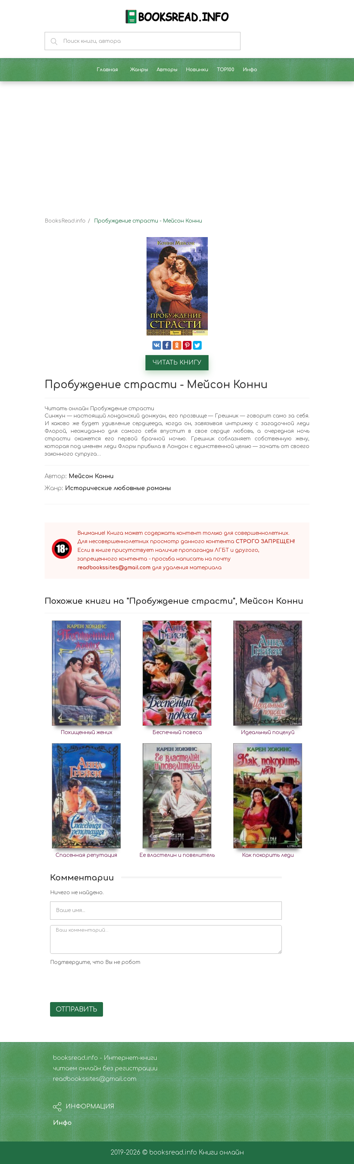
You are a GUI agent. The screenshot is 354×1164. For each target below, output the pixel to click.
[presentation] (105, 982)
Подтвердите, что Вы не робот (95, 962)
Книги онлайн (221, 1152)
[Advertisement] (177, 143)
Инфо (62, 1122)
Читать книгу (177, 362)
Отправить (76, 1009)
